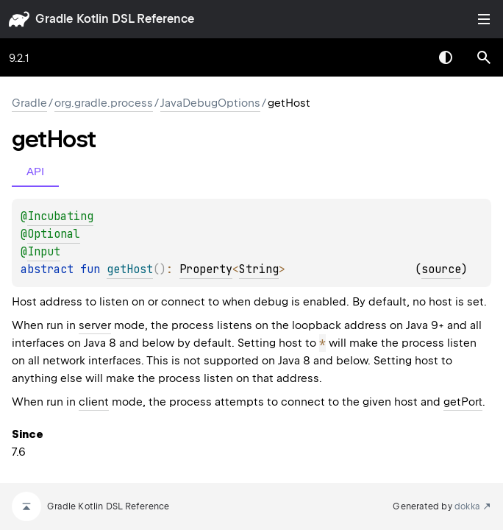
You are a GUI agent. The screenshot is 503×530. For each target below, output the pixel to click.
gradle (54, 19)
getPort (462, 402)
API (35, 171)
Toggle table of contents (484, 19)
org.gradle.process (103, 103)
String (259, 269)
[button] (484, 57)
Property (205, 269)
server (95, 325)
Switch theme (446, 57)
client (94, 402)
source (441, 269)
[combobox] (407, 57)
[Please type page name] (484, 57)
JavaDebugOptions (210, 103)
